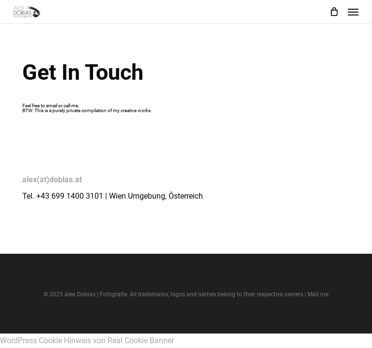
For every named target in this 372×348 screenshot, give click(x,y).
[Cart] (334, 11)
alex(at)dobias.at (52, 179)
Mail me (318, 294)
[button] (353, 11)
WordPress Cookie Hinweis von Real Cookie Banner (87, 340)
